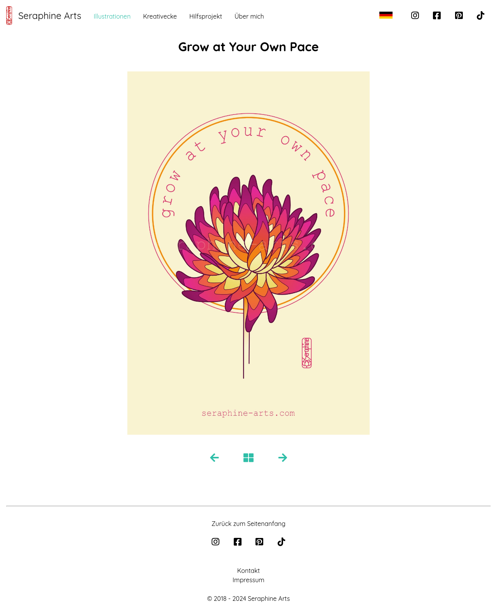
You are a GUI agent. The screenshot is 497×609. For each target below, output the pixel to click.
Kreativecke (160, 16)
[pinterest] (460, 16)
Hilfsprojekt (205, 16)
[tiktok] (481, 16)
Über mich (249, 16)
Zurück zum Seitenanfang (248, 523)
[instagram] (416, 16)
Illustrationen (112, 16)
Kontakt (248, 570)
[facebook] (437, 16)
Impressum (248, 580)
